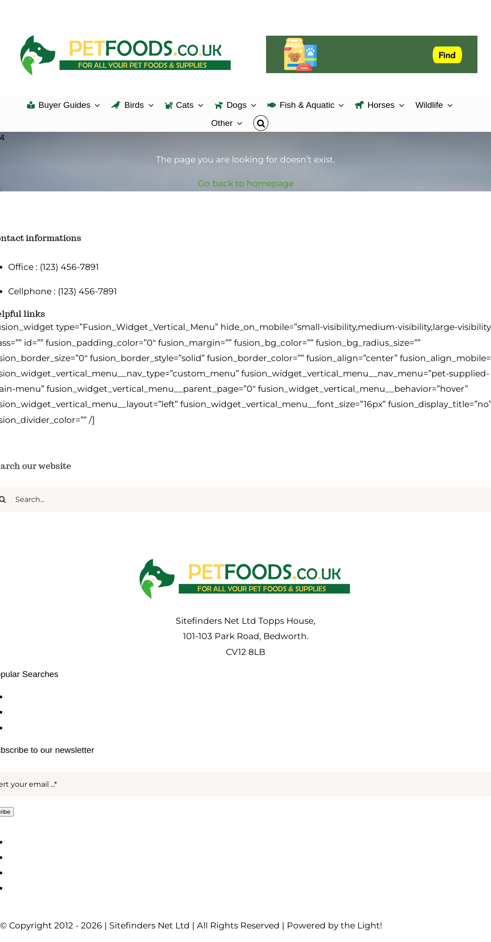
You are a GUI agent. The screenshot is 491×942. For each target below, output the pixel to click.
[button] (260, 122)
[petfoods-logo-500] (246, 558)
